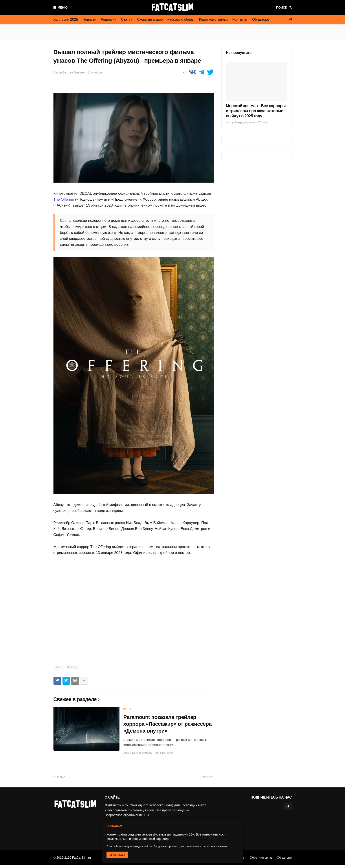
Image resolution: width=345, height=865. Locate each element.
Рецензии (108, 19)
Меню (63, 7)
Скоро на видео (150, 19)
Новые (60, 777)
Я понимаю (117, 855)
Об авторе (260, 19)
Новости (89, 19)
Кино (59, 667)
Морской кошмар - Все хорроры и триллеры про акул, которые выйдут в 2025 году (256, 111)
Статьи (126, 19)
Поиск (281, 7)
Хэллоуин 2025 (65, 19)
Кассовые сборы (181, 19)
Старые (205, 777)
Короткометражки (213, 19)
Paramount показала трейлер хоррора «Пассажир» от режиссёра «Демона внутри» (167, 724)
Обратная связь (261, 857)
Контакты (240, 19)
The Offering (63, 199)
